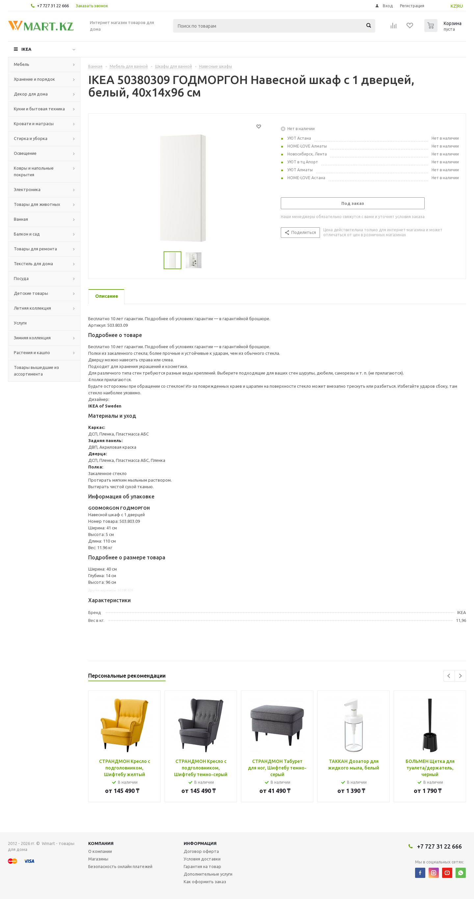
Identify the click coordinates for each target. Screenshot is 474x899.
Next (460, 675)
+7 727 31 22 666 (53, 5)
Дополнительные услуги (208, 874)
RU (460, 6)
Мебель (21, 64)
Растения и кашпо (32, 352)
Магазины (98, 859)
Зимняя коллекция (32, 337)
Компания (101, 843)
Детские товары (31, 293)
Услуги (20, 323)
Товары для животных (37, 204)
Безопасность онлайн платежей (120, 866)
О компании (100, 851)
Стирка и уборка (30, 138)
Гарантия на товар (202, 866)
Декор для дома (31, 94)
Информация (200, 843)
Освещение (25, 153)
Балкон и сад (27, 234)
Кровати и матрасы (34, 123)
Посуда (21, 278)
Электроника (27, 189)
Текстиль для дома (33, 263)
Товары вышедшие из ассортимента (36, 370)
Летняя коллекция (32, 308)
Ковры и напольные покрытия (34, 171)
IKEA (26, 49)
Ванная (21, 219)
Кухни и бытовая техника (39, 108)
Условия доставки (202, 859)
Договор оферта (201, 851)
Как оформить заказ (205, 881)
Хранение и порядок (34, 79)
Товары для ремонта (35, 248)
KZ (453, 6)
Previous (449, 675)
